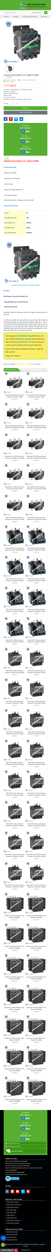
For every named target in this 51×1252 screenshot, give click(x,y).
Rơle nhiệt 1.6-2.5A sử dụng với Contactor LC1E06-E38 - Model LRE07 (36, 795)
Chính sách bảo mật (11, 1240)
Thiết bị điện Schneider (12, 1202)
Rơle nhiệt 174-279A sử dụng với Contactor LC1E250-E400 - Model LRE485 (14, 458)
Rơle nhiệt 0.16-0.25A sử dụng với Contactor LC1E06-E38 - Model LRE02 (14, 887)
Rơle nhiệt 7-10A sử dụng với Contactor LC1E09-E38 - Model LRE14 (36, 733)
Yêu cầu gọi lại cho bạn (12, 1146)
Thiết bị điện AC (10, 1215)
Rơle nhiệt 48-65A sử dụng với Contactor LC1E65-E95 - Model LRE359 (36, 580)
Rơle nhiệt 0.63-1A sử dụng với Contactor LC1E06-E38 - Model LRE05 (36, 825)
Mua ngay (25, 108)
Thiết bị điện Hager (11, 1210)
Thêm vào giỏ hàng (25, 112)
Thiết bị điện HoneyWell (12, 1223)
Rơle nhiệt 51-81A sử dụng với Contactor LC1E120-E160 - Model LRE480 (36, 519)
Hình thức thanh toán (11, 1232)
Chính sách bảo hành (11, 1234)
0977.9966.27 (25, 128)
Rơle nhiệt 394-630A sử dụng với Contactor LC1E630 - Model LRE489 (14, 396)
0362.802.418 (25, 149)
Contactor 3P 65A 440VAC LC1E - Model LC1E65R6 (25, 285)
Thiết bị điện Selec (10, 1212)
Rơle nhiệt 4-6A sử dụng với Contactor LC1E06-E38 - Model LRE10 (36, 764)
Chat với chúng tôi (14, 1151)
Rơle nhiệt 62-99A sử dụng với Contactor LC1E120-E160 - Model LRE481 (14, 519)
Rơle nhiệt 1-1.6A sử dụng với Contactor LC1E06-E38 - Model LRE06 (15, 825)
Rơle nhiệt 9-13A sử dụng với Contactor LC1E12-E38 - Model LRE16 (15, 733)
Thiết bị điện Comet (11, 1218)
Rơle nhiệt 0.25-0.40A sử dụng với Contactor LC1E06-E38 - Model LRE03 (36, 856)
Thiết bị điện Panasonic (12, 1207)
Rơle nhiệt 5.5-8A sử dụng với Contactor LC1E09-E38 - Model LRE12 (15, 764)
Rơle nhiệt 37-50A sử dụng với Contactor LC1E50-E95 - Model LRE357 (15, 611)
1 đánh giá (9, 77)
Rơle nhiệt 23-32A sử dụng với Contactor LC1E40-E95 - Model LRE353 (15, 642)
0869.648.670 (25, 138)
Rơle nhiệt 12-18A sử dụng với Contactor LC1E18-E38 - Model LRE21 (36, 703)
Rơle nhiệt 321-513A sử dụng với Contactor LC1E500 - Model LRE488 (36, 396)
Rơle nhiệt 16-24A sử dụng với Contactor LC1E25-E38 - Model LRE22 (15, 703)
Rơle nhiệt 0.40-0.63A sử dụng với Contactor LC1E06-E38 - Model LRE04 (14, 856)
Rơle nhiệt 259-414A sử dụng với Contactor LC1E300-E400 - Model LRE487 (14, 427)
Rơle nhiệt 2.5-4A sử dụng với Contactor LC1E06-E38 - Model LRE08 (15, 795)
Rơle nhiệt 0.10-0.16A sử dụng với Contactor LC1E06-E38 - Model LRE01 (36, 887)
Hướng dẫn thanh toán (12, 1143)
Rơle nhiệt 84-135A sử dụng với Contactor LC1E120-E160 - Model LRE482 (36, 488)
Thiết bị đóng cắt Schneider (13, 1204)
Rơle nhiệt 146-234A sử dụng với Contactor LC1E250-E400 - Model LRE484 (36, 458)
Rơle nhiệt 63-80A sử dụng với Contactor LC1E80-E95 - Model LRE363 (36, 550)
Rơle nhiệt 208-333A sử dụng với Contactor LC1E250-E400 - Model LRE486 (36, 427)
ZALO (3, 1238)
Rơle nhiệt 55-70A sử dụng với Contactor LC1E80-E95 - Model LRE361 (15, 580)
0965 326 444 (20, 1172)
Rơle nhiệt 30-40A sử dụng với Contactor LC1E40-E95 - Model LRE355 (36, 611)
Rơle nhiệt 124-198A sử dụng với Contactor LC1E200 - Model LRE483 (14, 488)
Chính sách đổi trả (10, 1237)
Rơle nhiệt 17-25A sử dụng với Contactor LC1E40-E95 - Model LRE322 (36, 642)
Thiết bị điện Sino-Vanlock (12, 1220)
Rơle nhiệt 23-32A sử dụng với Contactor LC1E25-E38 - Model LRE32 (36, 672)
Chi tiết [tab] (6, 158)
